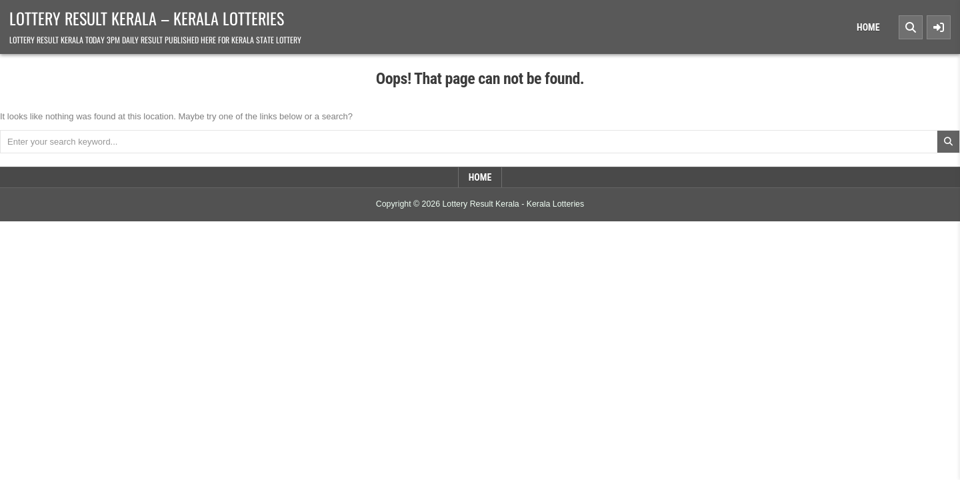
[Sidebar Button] (939, 27)
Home (868, 27)
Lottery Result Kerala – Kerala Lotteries (146, 18)
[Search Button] (911, 27)
